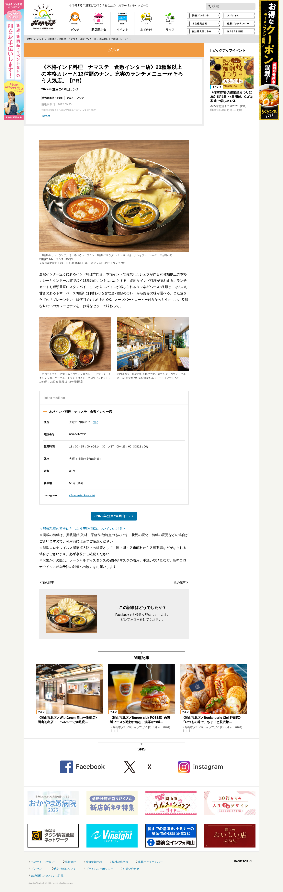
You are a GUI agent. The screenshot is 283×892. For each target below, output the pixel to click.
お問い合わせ (131, 868)
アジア (80, 97)
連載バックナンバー (150, 861)
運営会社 (70, 861)
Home (29, 39)
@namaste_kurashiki (82, 495)
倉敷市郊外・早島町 (52, 97)
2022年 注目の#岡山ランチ (115, 516)
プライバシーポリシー (99, 868)
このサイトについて (43, 861)
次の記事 (180, 582)
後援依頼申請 (94, 861)
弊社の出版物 (120, 861)
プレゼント (37, 868)
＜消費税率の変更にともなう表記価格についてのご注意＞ (82, 529)
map (95, 422)
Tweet (45, 116)
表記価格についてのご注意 (47, 875)
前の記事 (48, 582)
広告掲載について (65, 868)
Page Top (241, 861)
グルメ (39, 39)
